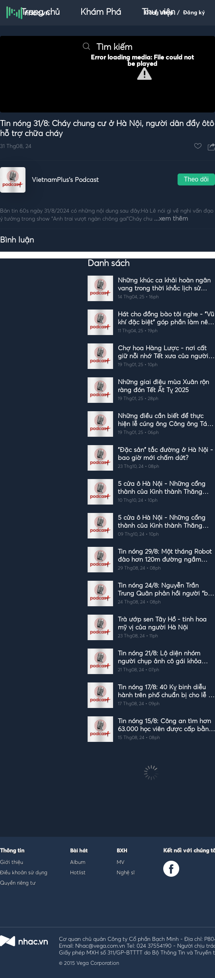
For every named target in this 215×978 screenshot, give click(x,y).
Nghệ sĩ (126, 872)
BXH (122, 851)
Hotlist (78, 872)
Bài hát (79, 851)
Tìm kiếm (107, 47)
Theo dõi (196, 179)
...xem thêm (171, 218)
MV (121, 862)
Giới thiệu (11, 862)
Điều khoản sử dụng (23, 872)
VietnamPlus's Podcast (65, 180)
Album (77, 862)
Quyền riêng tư (17, 882)
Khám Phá (100, 12)
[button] (144, 73)
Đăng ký (194, 13)
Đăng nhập (159, 13)
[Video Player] (107, 74)
